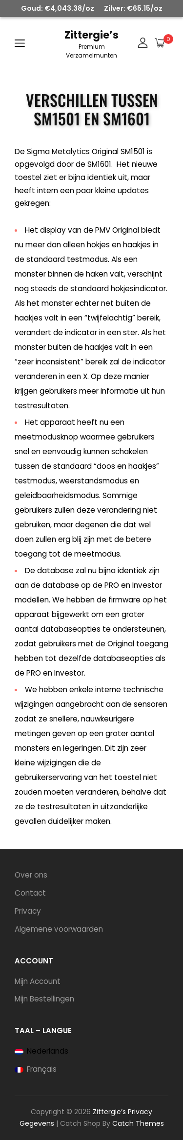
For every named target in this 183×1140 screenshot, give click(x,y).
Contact (30, 893)
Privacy (28, 911)
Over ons (31, 875)
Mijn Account (38, 981)
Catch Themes (138, 1123)
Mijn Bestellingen (44, 999)
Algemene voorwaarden (59, 929)
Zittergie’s (91, 35)
